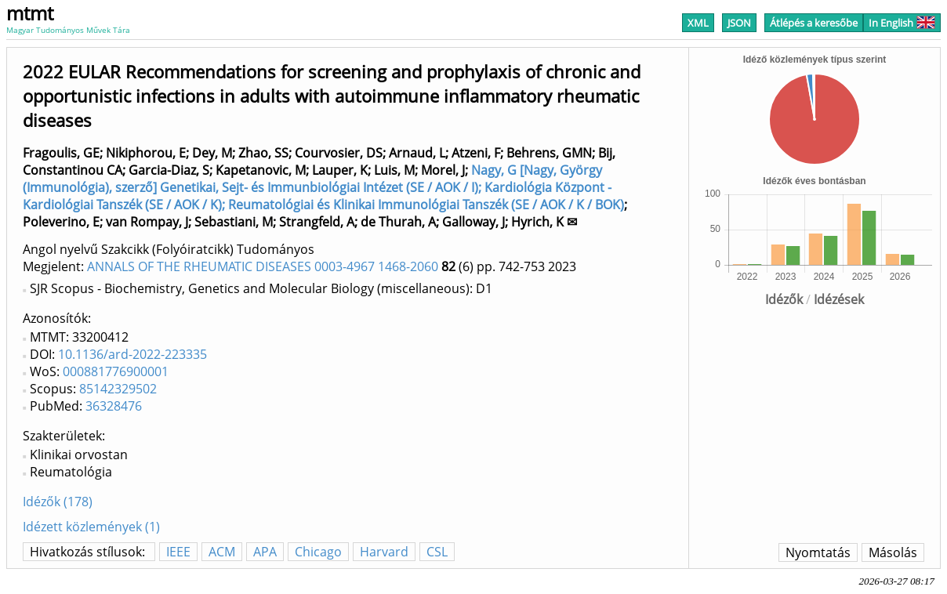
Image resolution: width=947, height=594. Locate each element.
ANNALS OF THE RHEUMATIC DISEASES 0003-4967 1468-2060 (262, 266)
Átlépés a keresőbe (814, 23)
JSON (739, 23)
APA (265, 551)
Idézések (839, 299)
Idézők (784, 299)
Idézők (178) (58, 501)
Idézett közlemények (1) (91, 526)
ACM (222, 551)
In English (902, 23)
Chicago (318, 551)
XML (698, 23)
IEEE (178, 551)
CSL (437, 551)
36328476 (113, 406)
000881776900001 (116, 371)
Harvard (384, 551)
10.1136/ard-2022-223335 (132, 354)
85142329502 (118, 388)
